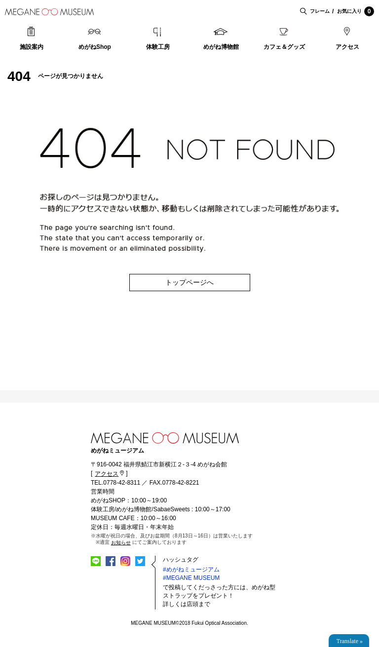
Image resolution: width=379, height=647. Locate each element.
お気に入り (355, 11)
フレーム (320, 11)
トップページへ (189, 282)
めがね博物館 (221, 46)
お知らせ (121, 542)
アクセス (347, 46)
